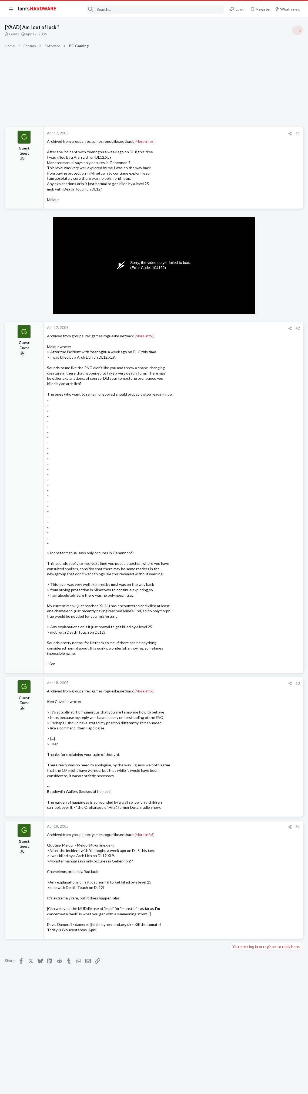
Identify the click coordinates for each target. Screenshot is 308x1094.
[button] (10, 9)
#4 (211, 827)
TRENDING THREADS (240, 292)
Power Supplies (243, 428)
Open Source (241, 583)
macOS (237, 615)
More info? (145, 141)
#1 (211, 133)
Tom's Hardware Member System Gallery (265, 345)
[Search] (144, 9)
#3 (211, 683)
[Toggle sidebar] (297, 30)
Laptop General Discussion (252, 548)
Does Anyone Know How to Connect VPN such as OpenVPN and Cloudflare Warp (263, 599)
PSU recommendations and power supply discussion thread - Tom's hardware (264, 407)
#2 (211, 328)
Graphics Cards (243, 678)
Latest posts (234, 562)
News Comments (244, 334)
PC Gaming (240, 391)
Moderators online (241, 771)
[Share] (203, 133)
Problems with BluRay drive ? (263, 573)
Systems (238, 360)
